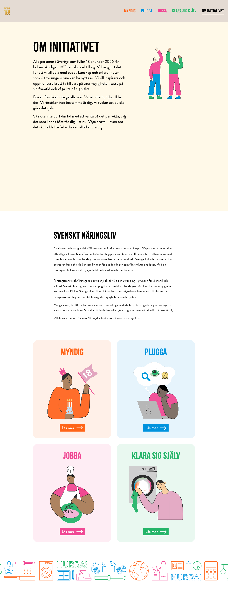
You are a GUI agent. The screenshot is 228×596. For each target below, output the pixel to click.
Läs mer (72, 428)
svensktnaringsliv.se (128, 318)
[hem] (7, 11)
